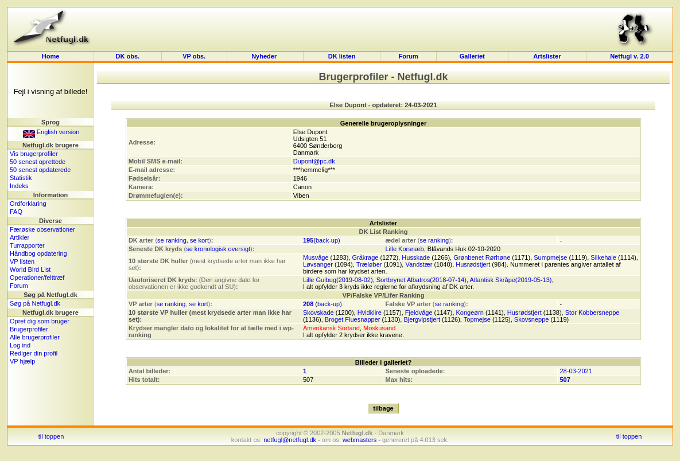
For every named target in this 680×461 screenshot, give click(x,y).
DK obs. (128, 56)
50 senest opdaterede (40, 169)
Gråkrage (365, 257)
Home (51, 56)
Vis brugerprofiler (34, 153)
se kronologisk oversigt (218, 248)
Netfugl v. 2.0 (629, 56)
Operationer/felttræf (37, 277)
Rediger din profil (33, 353)
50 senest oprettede (37, 161)
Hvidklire (370, 312)
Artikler (19, 237)
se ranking (171, 240)
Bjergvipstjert (421, 319)
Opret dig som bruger (39, 321)
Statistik (21, 177)
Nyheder (264, 56)
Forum (408, 56)
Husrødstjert (473, 264)
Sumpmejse (550, 257)
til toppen (51, 436)
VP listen (22, 261)
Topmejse (477, 319)
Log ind (20, 345)
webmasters (359, 439)
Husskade (416, 257)
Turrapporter (27, 245)
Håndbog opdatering (38, 253)
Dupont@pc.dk (314, 161)
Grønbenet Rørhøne (481, 257)
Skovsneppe (531, 319)
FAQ (16, 211)
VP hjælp (22, 361)
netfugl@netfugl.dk (289, 439)
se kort (199, 240)
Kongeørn (470, 312)
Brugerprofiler (29, 329)
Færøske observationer (42, 229)
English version (51, 131)
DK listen (342, 56)
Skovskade (318, 312)
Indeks (19, 185)
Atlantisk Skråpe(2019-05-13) (510, 279)
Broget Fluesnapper (352, 319)
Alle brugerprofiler (35, 337)
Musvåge (316, 257)
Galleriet (472, 56)
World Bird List (30, 269)
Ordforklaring (28, 203)
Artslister (547, 56)
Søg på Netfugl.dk (35, 303)
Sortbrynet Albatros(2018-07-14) (421, 279)
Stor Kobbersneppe (592, 312)
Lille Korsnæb (404, 248)
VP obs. (193, 56)
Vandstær (418, 264)
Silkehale (603, 257)
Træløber (369, 264)
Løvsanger (318, 264)
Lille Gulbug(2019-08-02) (338, 279)
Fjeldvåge (419, 312)
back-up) (328, 240)
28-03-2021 (575, 371)
